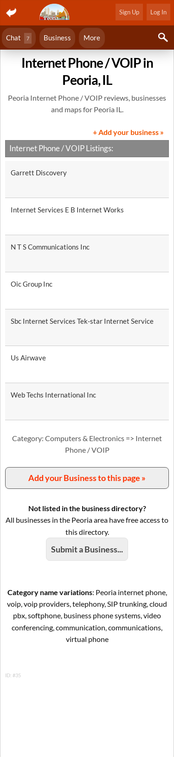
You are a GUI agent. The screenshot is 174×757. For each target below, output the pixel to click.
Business (57, 37)
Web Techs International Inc (53, 395)
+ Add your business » (128, 132)
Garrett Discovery (39, 172)
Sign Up (129, 12)
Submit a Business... (87, 549)
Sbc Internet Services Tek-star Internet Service (82, 321)
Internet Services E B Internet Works (67, 209)
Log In (158, 12)
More (92, 37)
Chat (19, 38)
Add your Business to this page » (87, 478)
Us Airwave (28, 357)
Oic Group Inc (31, 284)
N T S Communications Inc (50, 247)
